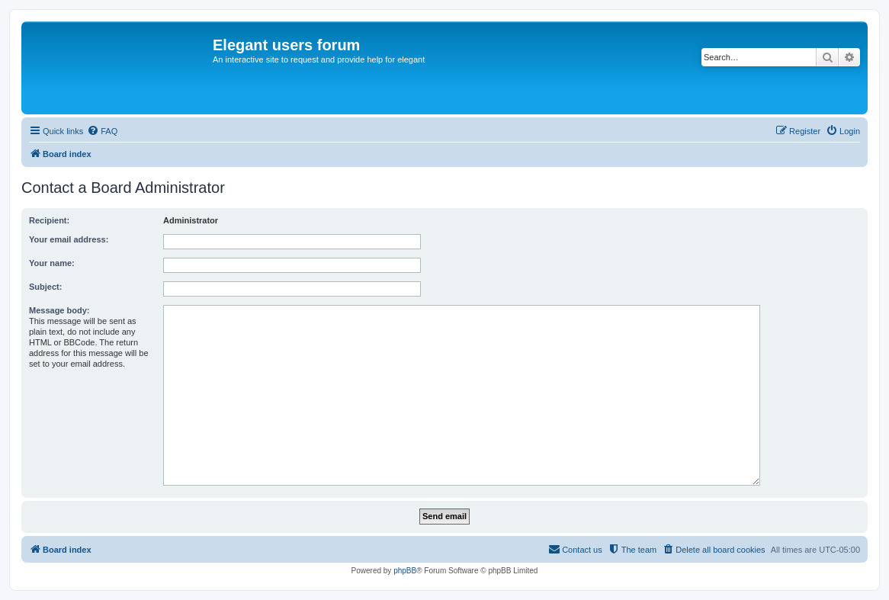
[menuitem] (102, 131)
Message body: (59, 310)
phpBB (404, 570)
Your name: (52, 263)
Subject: (45, 286)
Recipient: (49, 220)
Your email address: (68, 239)
